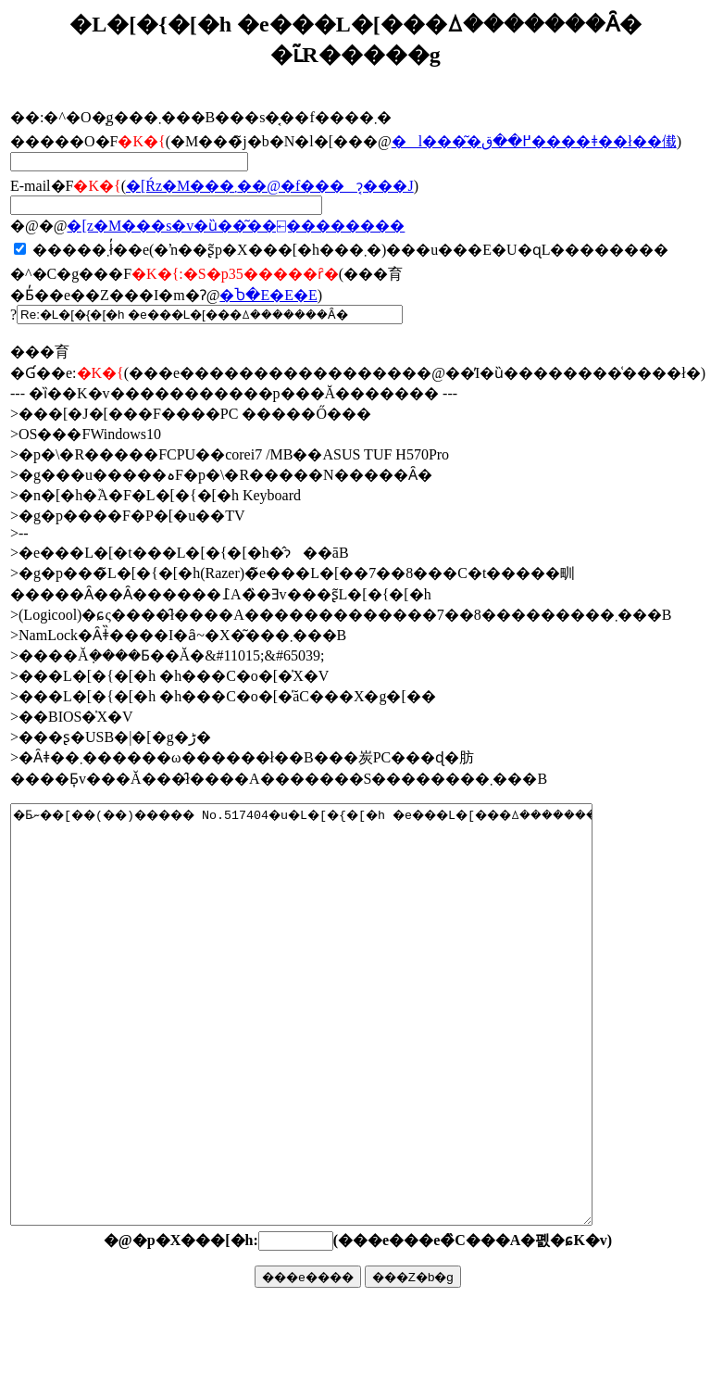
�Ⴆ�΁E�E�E (268, 295)
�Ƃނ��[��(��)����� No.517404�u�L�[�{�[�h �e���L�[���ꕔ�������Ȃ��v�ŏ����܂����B (336, 1056)
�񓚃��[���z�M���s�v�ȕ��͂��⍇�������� (236, 225)
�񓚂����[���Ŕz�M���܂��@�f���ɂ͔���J (270, 186)
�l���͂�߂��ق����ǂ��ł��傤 (534, 141)
